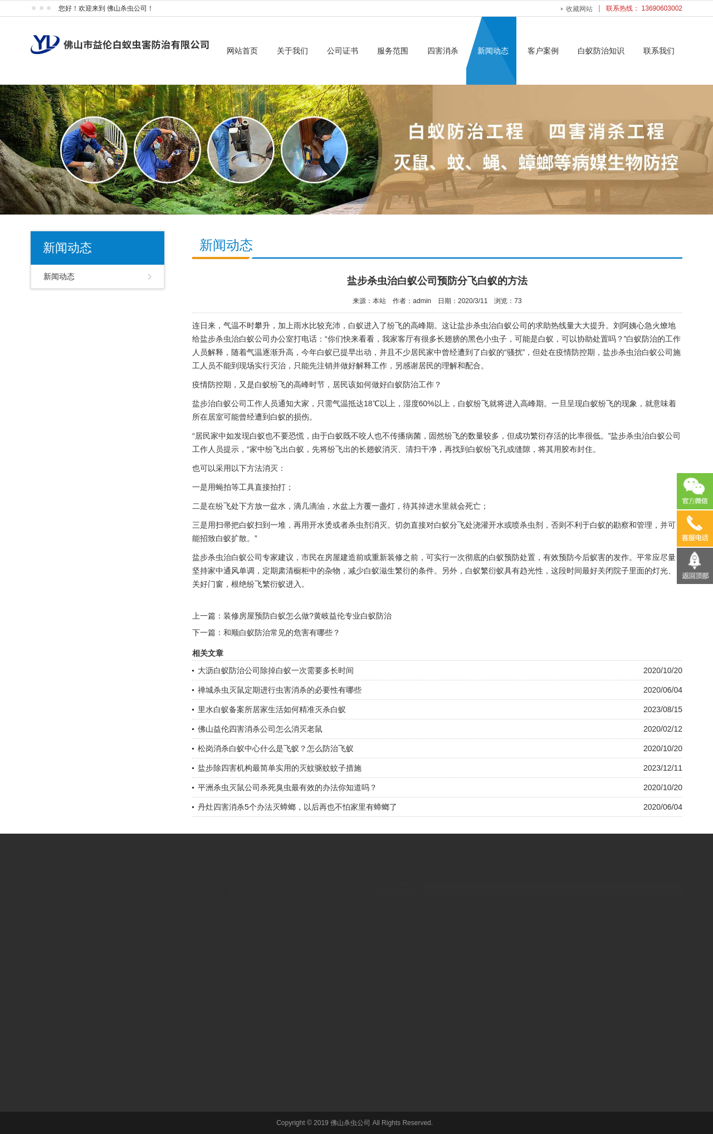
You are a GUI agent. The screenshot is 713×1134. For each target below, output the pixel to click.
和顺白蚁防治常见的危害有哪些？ (281, 632)
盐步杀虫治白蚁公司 (492, 325)
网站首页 (242, 50)
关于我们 (292, 50)
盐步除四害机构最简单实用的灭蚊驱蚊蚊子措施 (280, 767)
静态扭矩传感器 (186, 918)
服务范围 (392, 50)
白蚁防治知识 (601, 50)
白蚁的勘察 (609, 524)
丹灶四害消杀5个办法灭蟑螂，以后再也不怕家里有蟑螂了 (297, 806)
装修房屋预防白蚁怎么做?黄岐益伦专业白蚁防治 (307, 615)
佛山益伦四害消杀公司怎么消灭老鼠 (260, 728)
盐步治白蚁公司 (219, 403)
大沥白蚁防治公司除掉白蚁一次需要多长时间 (276, 670)
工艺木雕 (88, 918)
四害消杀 (442, 50)
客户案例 (543, 50)
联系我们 (659, 50)
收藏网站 (579, 9)
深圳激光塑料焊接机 (253, 918)
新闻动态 (493, 50)
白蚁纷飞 (598, 403)
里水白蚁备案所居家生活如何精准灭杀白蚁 (272, 709)
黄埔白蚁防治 (131, 918)
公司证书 (342, 50)
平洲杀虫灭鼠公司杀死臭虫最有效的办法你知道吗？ (287, 787)
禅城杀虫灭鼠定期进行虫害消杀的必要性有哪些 (280, 689)
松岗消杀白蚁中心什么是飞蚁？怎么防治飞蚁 (276, 748)
